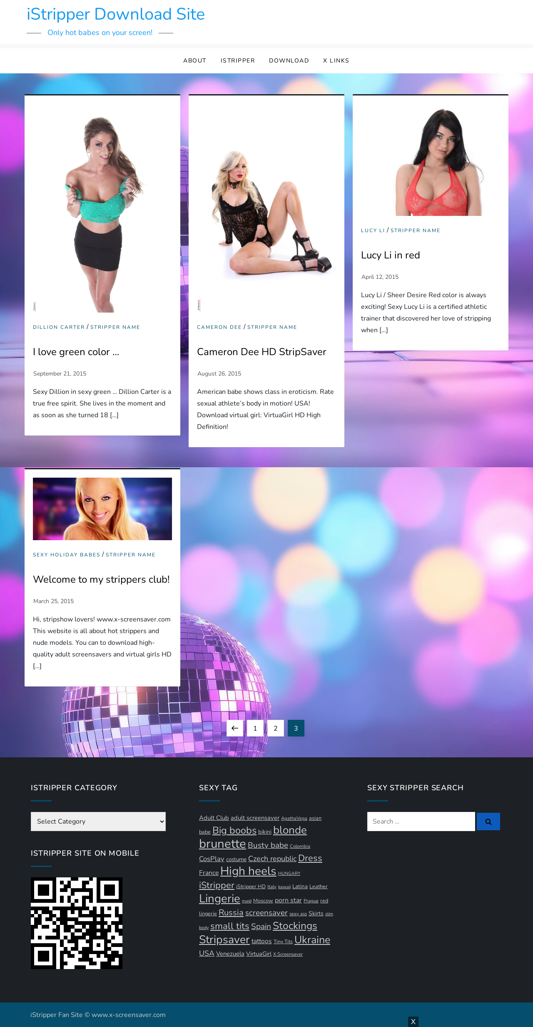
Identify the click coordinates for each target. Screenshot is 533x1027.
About (195, 61)
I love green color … (76, 351)
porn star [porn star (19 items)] (288, 900)
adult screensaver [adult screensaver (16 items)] (255, 818)
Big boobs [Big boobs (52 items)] (234, 830)
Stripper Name (115, 327)
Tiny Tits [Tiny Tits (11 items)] (283, 941)
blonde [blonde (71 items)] (290, 830)
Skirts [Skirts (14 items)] (316, 913)
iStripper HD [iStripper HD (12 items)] (251, 886)
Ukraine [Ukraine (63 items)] (312, 940)
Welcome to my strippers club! (101, 579)
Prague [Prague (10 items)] (311, 901)
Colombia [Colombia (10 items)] (300, 846)
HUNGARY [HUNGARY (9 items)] (289, 873)
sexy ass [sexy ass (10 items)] (298, 914)
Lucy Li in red (390, 255)
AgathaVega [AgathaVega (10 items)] (294, 818)
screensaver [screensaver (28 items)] (266, 912)
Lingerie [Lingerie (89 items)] (219, 899)
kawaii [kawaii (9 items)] (284, 887)
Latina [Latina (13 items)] (300, 886)
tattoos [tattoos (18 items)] (262, 941)
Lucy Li (373, 231)
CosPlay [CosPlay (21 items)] (211, 859)
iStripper (238, 61)
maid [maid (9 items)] (247, 901)
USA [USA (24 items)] (206, 953)
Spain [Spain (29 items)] (261, 926)
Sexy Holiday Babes (66, 555)
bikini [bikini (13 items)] (264, 832)
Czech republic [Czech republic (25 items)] (272, 859)
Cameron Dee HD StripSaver (261, 351)
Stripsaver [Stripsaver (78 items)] (224, 939)
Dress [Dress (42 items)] (310, 858)
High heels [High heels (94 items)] (248, 871)
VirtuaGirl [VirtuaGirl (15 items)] (258, 954)
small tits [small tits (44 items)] (229, 926)
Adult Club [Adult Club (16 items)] (214, 818)
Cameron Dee (219, 327)
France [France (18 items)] (209, 872)
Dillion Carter (59, 327)
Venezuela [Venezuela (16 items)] (230, 953)
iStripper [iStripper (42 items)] (216, 885)
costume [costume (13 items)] (236, 859)
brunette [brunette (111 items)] (222, 843)
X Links (336, 61)
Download (289, 61)
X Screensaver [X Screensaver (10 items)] (288, 954)
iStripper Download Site (116, 14)
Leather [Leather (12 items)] (318, 886)
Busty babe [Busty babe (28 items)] (268, 845)
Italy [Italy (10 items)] (271, 887)
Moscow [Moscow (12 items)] (263, 900)
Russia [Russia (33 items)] (231, 912)
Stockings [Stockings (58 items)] (295, 926)
